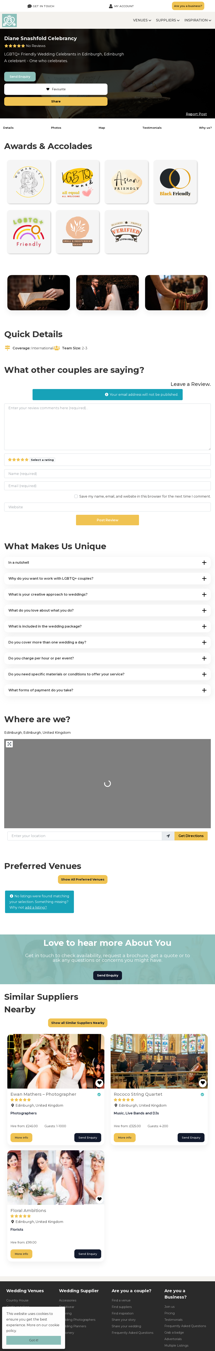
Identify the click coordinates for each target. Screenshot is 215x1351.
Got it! (33, 1340)
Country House (17, 1300)
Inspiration (196, 20)
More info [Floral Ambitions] (21, 1253)
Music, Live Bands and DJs (136, 1113)
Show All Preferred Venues (82, 879)
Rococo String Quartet (138, 1094)
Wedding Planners (72, 1326)
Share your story (124, 1320)
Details (8, 127)
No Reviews (35, 46)
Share (56, 101)
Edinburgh (92, 54)
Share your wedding (126, 1326)
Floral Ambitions (28, 1210)
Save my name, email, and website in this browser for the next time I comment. (145, 496)
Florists (16, 1230)
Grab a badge (174, 1332)
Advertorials (173, 1339)
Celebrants (66, 54)
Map (102, 127)
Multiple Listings (176, 1345)
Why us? (205, 127)
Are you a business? (188, 6)
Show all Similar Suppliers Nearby (77, 1023)
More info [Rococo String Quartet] (124, 1137)
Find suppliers (122, 1307)
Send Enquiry (20, 77)
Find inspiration (123, 1313)
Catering (65, 1313)
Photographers (23, 1113)
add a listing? (36, 907)
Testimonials (152, 127)
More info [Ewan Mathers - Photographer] (21, 1137)
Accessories (67, 1300)
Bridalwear (66, 1307)
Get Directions (191, 836)
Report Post (196, 114)
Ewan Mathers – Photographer (43, 1094)
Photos (56, 127)
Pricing (169, 1313)
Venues (140, 20)
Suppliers (166, 20)
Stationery (66, 1333)
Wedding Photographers (77, 1320)
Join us (169, 1307)
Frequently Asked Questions (132, 1333)
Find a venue (121, 1300)
